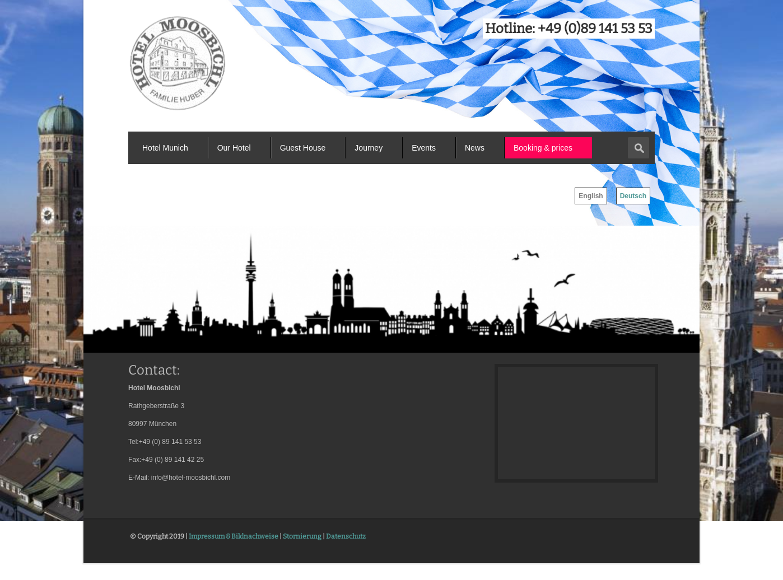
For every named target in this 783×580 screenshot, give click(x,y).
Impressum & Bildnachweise (233, 536)
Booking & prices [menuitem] (543, 147)
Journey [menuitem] (369, 147)
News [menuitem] (474, 147)
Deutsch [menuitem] (633, 196)
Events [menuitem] (424, 147)
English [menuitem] (591, 196)
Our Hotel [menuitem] (234, 147)
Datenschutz (346, 536)
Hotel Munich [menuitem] (165, 147)
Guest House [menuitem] (303, 147)
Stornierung (302, 536)
